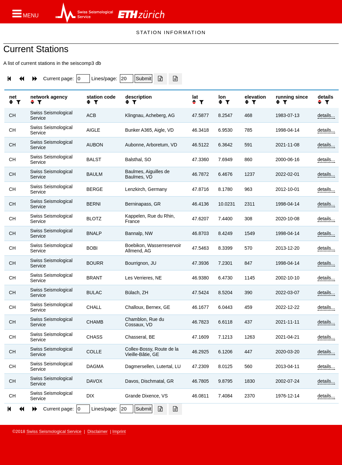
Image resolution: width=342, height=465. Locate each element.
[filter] (18, 102)
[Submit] (143, 78)
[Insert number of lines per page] (126, 78)
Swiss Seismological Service (53, 431)
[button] (25, 13)
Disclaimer (98, 431)
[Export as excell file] (160, 79)
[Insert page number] (83, 78)
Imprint (119, 431)
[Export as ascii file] (175, 79)
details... (326, 115)
